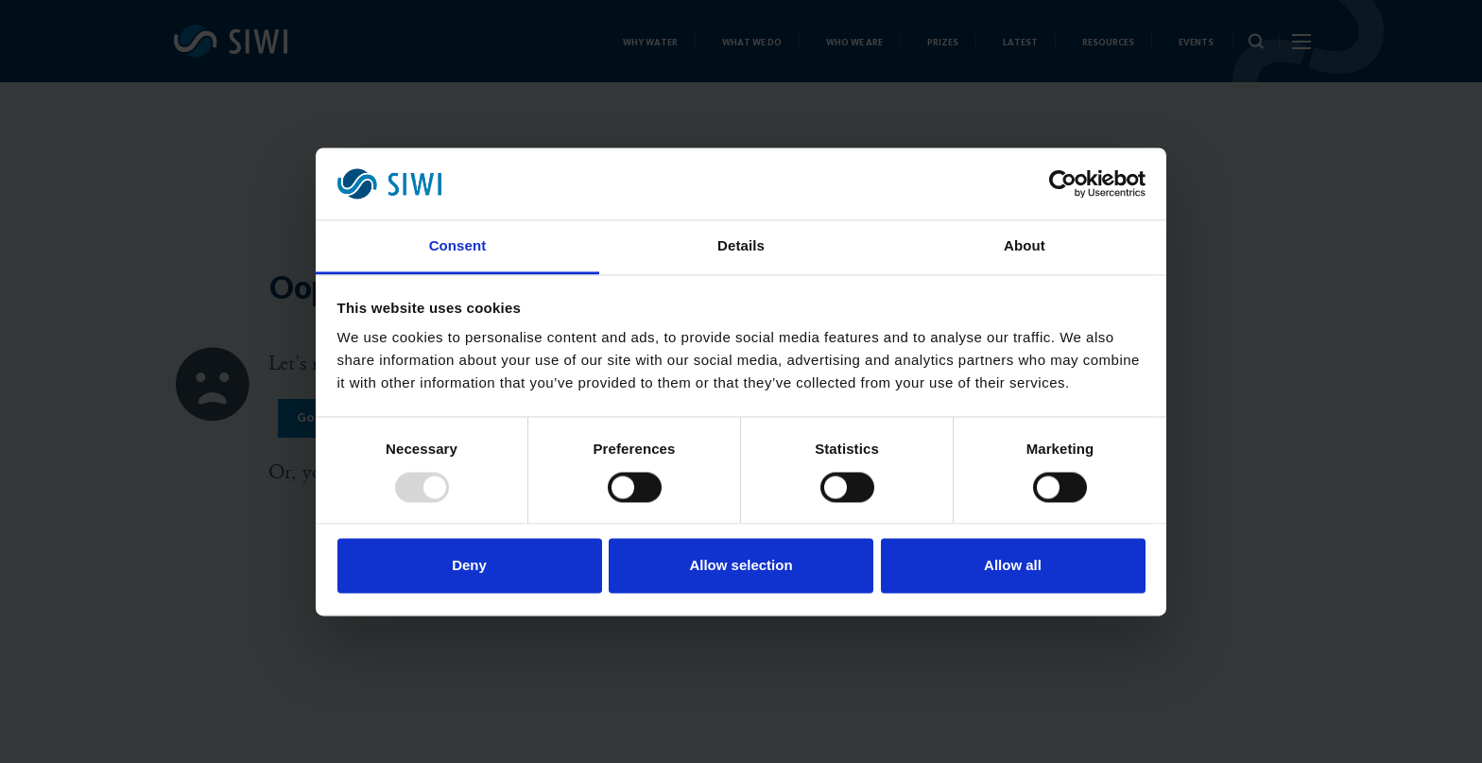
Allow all (1013, 566)
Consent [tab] (458, 246)
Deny (469, 566)
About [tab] (1024, 246)
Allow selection (740, 566)
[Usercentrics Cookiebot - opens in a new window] (1063, 183)
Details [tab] (741, 246)
